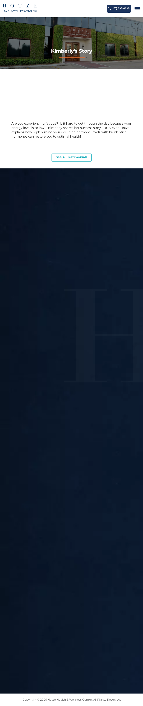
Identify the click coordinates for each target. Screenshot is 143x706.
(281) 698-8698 (119, 8)
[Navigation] (137, 8)
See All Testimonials (71, 157)
